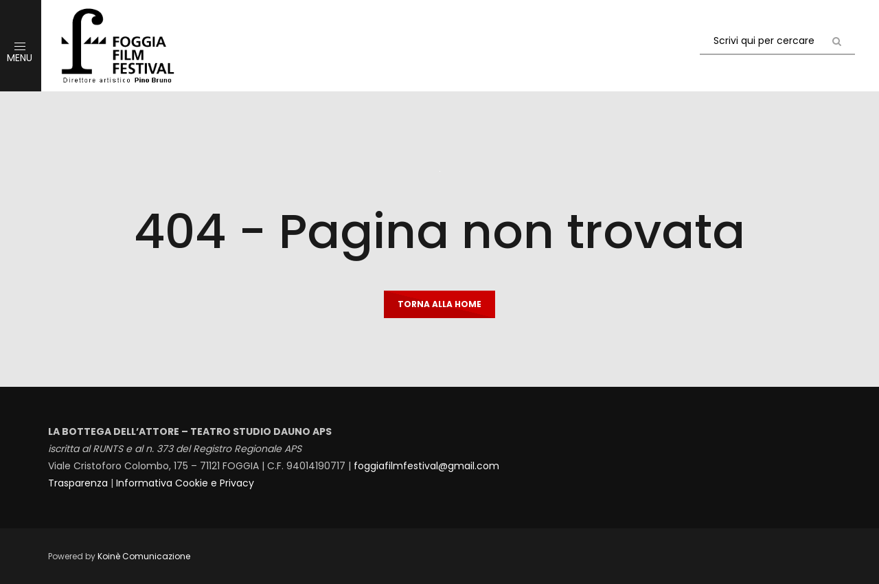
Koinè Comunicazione (144, 556)
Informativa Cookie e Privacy (185, 483)
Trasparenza (78, 483)
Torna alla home (439, 304)
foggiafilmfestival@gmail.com (426, 466)
